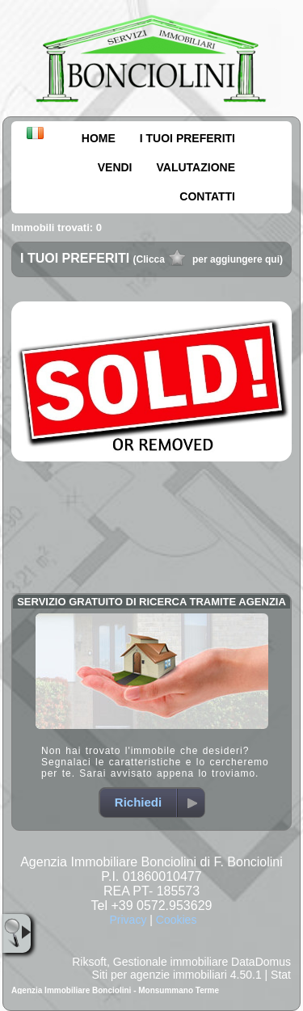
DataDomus (261, 961)
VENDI (115, 167)
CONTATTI (207, 196)
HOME (99, 138)
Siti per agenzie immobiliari (159, 974)
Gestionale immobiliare (170, 961)
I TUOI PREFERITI (187, 138)
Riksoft (89, 961)
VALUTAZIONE (196, 167)
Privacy (127, 919)
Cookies (176, 919)
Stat (281, 974)
